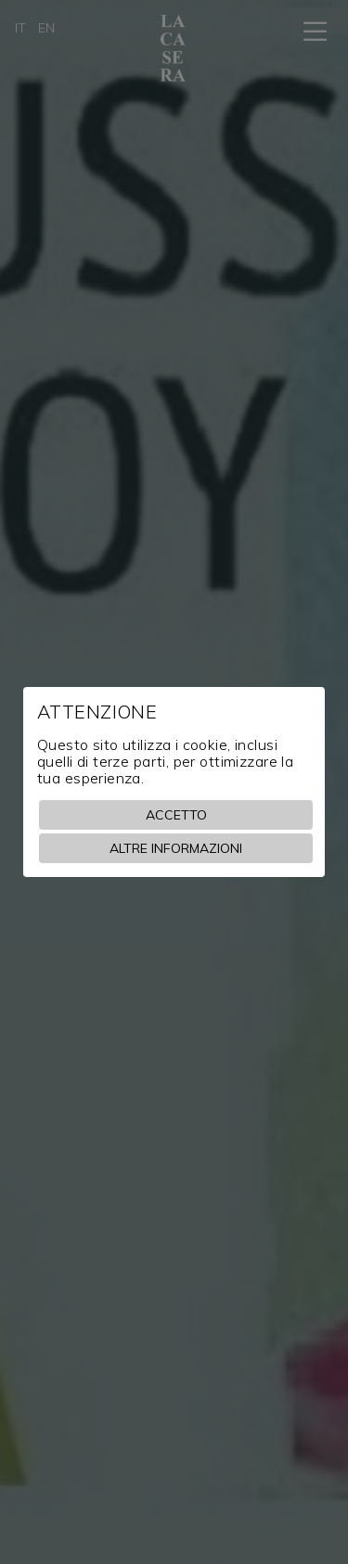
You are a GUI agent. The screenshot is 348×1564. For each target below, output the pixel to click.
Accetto (176, 815)
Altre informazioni (176, 848)
